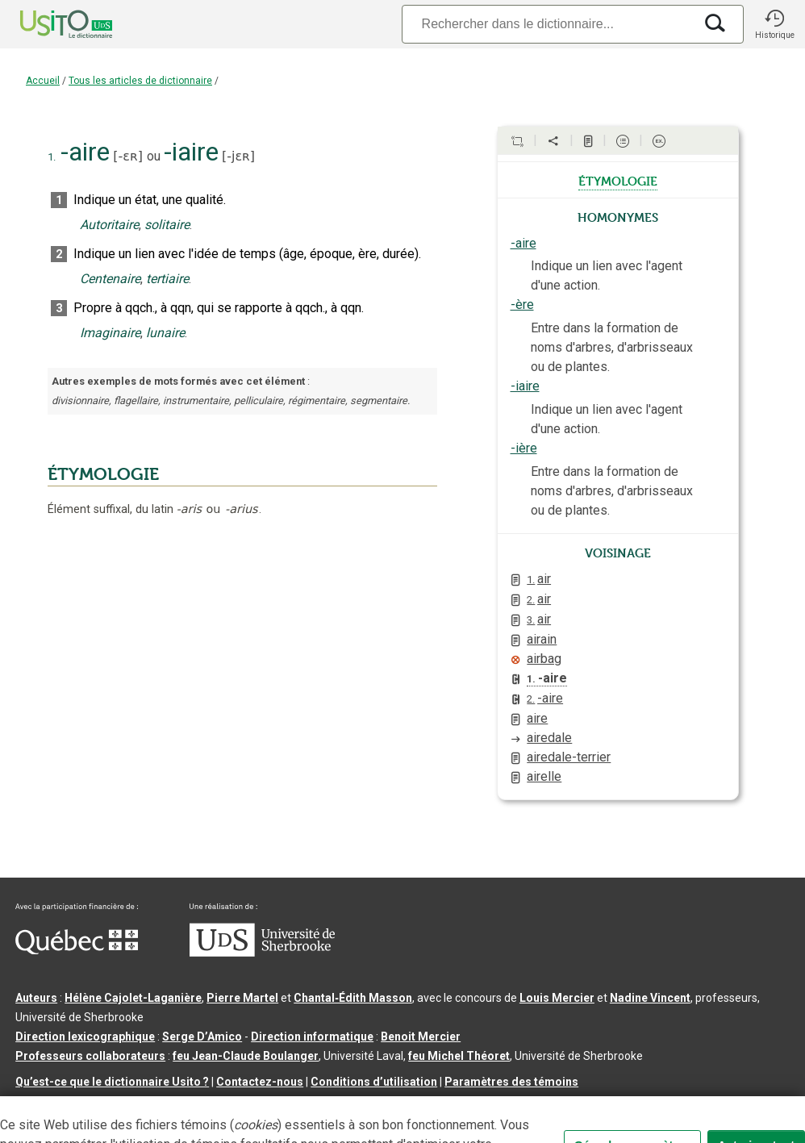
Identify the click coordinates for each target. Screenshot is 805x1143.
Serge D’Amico (202, 1036)
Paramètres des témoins (511, 1081)
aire (537, 718)
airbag (544, 658)
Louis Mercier (556, 997)
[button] (774, 24)
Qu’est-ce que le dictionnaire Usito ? (112, 1081)
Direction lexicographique (85, 1036)
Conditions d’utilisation (374, 1081)
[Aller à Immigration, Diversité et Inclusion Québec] (76, 950)
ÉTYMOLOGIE (103, 474)
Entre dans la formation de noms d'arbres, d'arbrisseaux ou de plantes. (612, 347)
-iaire (525, 386)
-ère (522, 304)
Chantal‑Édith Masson (353, 997)
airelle (544, 776)
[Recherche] (547, 24)
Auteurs (36, 997)
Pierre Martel (242, 997)
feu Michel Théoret (459, 1055)
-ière (524, 448)
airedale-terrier (569, 757)
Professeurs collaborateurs (90, 1055)
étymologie (617, 180)
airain (542, 639)
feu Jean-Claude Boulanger (246, 1055)
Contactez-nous (259, 1081)
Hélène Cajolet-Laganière (133, 997)
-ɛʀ (128, 156)
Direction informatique (312, 1036)
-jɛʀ (238, 156)
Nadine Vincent (650, 997)
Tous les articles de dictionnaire (140, 80)
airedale (549, 737)
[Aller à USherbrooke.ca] (262, 952)
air (539, 578)
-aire (523, 243)
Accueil (43, 80)
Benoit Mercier (421, 1036)
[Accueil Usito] (48, 24)
